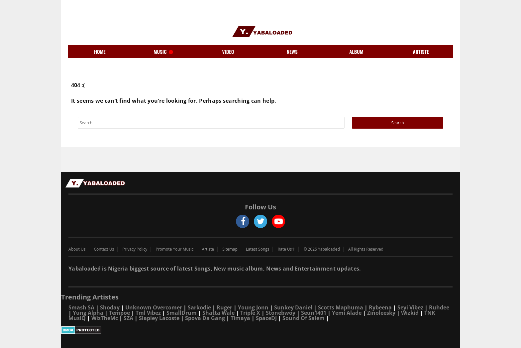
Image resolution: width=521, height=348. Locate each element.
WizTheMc (104, 318)
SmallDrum (181, 312)
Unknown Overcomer (153, 307)
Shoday (110, 307)
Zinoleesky (381, 312)
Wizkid (410, 312)
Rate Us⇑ (286, 249)
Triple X (250, 312)
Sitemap (230, 249)
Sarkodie (199, 307)
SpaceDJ (266, 318)
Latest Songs (257, 249)
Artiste (208, 249)
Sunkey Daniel (293, 307)
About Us (76, 249)
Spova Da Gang (205, 318)
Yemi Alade (347, 312)
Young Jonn (253, 307)
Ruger (224, 307)
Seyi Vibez (410, 307)
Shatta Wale (218, 312)
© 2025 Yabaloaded (321, 249)
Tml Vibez (148, 312)
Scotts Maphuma (340, 307)
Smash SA (81, 307)
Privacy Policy (134, 249)
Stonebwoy (280, 312)
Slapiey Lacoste (159, 318)
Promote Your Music (175, 249)
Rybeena (380, 307)
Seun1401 (313, 312)
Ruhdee (439, 307)
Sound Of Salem (303, 318)
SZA (128, 318)
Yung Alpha (88, 312)
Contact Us (104, 249)
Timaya (240, 318)
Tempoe (119, 312)
